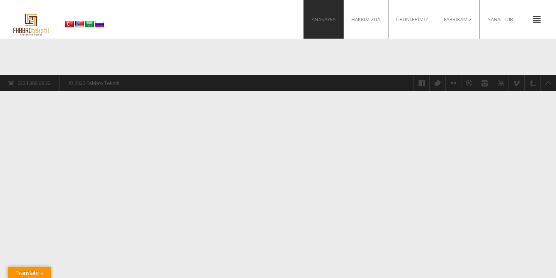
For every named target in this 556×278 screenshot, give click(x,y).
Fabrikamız (458, 19)
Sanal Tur (500, 19)
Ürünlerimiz (412, 19)
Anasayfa (324, 19)
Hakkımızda (365, 19)
